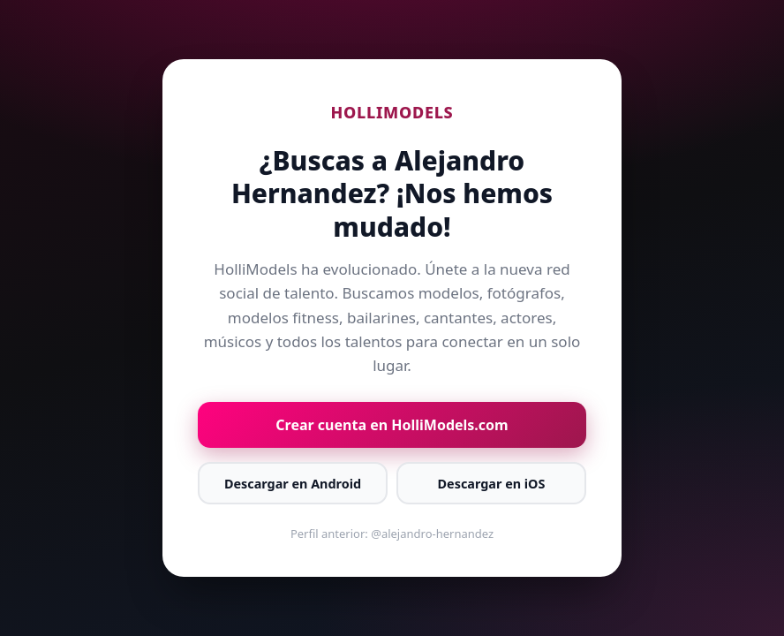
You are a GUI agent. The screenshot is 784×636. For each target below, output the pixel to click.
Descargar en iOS (492, 483)
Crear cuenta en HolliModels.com (391, 425)
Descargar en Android (292, 483)
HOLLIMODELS (392, 112)
